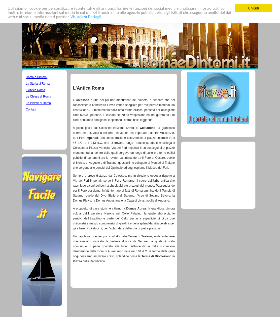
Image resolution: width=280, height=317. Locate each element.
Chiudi (253, 8)
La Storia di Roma (38, 83)
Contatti (31, 109)
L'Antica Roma (35, 90)
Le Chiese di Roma (38, 96)
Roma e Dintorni (36, 77)
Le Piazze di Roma (38, 103)
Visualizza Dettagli (85, 16)
